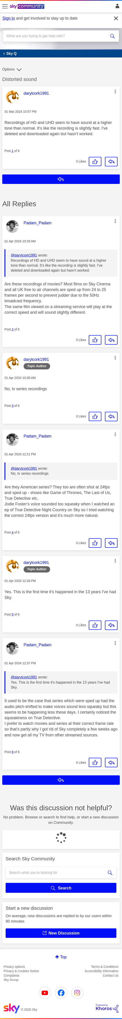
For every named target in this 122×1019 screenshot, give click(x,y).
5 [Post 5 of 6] (12, 614)
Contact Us (110, 975)
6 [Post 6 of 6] (12, 752)
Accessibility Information (101, 971)
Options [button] (8, 69)
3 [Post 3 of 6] (12, 406)
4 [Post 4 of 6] (12, 532)
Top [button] (63, 957)
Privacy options (14, 967)
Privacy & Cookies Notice (21, 971)
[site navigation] (5, 6)
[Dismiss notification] (116, 18)
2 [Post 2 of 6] (12, 329)
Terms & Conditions (104, 967)
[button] (115, 91)
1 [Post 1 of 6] (12, 151)
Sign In (116, 7)
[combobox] (55, 36)
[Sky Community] (27, 6)
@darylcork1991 (24, 255)
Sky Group (11, 980)
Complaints (11, 975)
